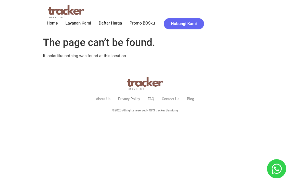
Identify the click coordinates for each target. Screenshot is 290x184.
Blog (190, 99)
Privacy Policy (129, 99)
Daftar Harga (110, 23)
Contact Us (170, 99)
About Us (103, 99)
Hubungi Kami (184, 23)
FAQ (151, 99)
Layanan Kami (78, 23)
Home (52, 23)
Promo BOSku (142, 23)
